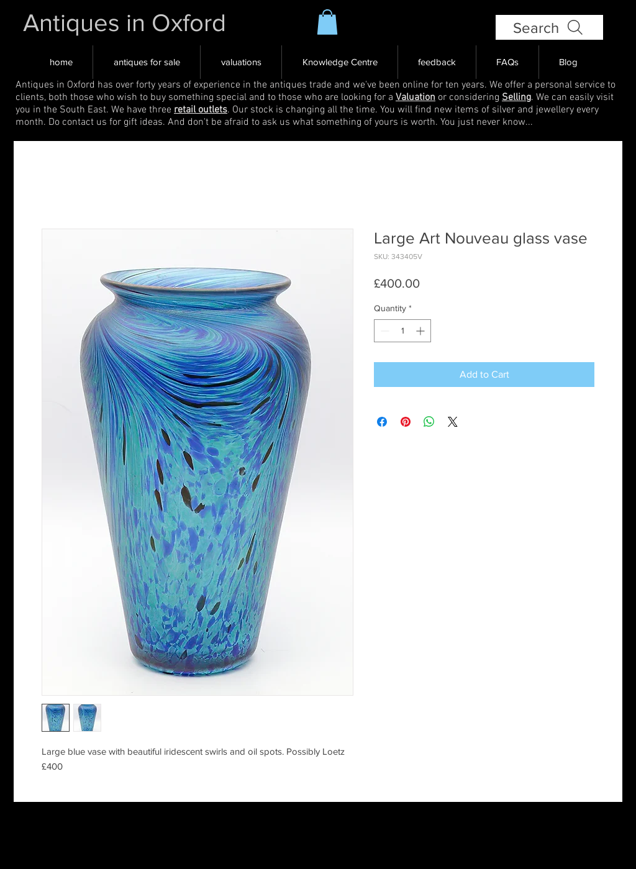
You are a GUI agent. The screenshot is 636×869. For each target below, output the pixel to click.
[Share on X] (452, 421)
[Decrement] (383, 331)
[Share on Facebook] (382, 421)
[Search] (549, 27)
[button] (327, 22)
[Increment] (421, 331)
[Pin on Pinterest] (405, 421)
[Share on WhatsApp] (429, 421)
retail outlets (200, 110)
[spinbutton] (402, 331)
